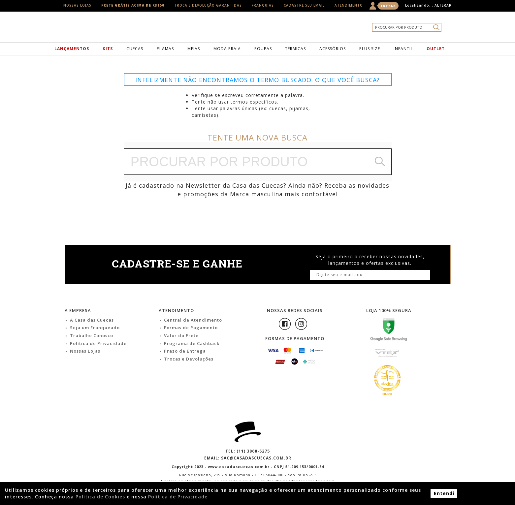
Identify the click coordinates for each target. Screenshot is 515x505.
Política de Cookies (100, 496)
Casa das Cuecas (267, 28)
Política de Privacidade (98, 343)
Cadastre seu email (304, 5)
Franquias (263, 5)
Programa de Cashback (191, 343)
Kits (108, 48)
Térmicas (295, 48)
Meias (193, 48)
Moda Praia (227, 48)
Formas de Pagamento (191, 328)
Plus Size (369, 48)
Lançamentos (71, 48)
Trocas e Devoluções (188, 359)
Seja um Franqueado (95, 328)
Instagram (301, 324)
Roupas (263, 48)
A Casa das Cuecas (92, 320)
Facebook (284, 324)
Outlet (436, 48)
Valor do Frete (181, 335)
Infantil (403, 48)
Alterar (443, 5)
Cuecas (134, 48)
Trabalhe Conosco (91, 335)
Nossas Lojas (77, 5)
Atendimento (349, 5)
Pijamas (165, 48)
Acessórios (332, 48)
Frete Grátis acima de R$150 (132, 5)
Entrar (388, 6)
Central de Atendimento (193, 320)
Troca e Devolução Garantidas (208, 5)
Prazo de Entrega (185, 351)
